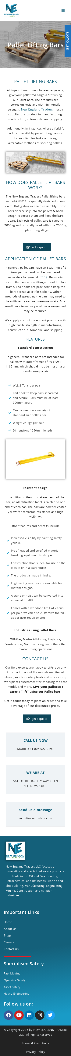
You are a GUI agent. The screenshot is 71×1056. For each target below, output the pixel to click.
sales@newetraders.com (35, 818)
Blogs (7, 935)
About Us (10, 929)
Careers (9, 942)
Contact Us (11, 949)
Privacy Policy (35, 1052)
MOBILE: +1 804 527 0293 (35, 749)
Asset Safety (12, 987)
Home (8, 922)
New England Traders (37, 109)
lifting (43, 277)
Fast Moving (12, 973)
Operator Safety (15, 980)
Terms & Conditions (35, 1043)
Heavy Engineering (16, 993)
